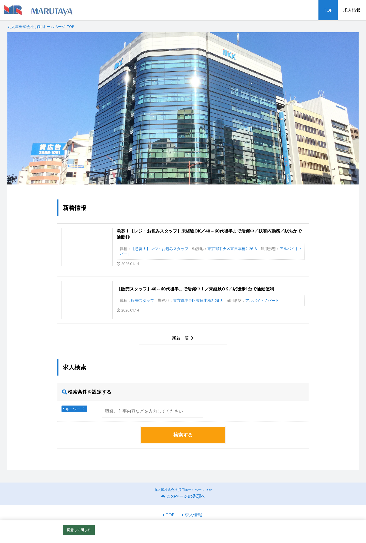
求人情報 (352, 10)
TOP (328, 10)
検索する (183, 434)
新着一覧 (180, 338)
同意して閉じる (78, 530)
